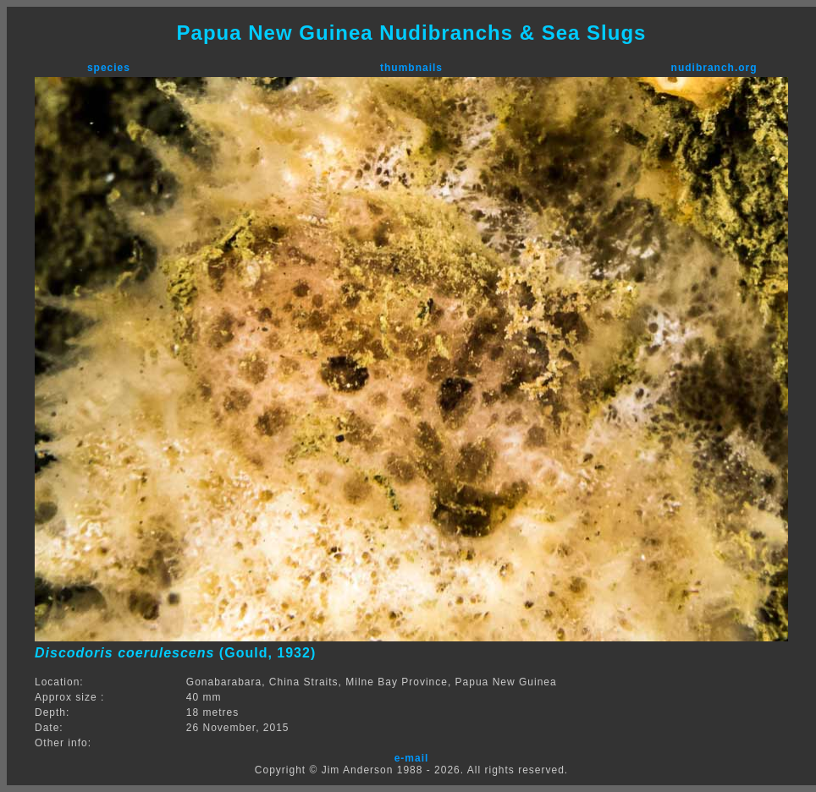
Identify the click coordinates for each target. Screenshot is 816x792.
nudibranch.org (714, 68)
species (108, 68)
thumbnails (411, 68)
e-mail (411, 758)
